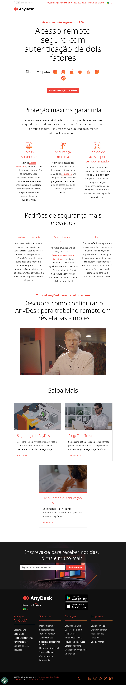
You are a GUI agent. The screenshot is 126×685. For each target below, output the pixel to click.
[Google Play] (77, 598)
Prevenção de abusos (75, 641)
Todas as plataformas (23, 637)
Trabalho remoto (47, 633)
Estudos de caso (21, 646)
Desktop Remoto (47, 625)
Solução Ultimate (47, 652)
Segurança (19, 634)
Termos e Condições (46, 677)
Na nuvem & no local (49, 648)
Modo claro (27, 2)
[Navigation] (111, 9)
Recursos (18, 650)
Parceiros (95, 637)
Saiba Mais (22, 455)
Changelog (70, 653)
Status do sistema (74, 645)
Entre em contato (99, 629)
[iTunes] (76, 606)
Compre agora (46, 656)
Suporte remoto (46, 629)
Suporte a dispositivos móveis (49, 643)
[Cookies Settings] (4, 680)
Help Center (71, 633)
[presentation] (39, 577)
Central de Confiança (76, 649)
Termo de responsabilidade (34, 679)
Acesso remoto (46, 637)
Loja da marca (98, 641)
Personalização (21, 641)
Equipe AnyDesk (98, 625)
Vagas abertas (97, 633)
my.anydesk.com (73, 637)
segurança (66, 174)
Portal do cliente (96, 2)
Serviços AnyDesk (73, 625)
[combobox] (109, 3)
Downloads (44, 660)
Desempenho (20, 630)
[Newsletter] (75, 567)
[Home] (24, 9)
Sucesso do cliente (73, 629)
